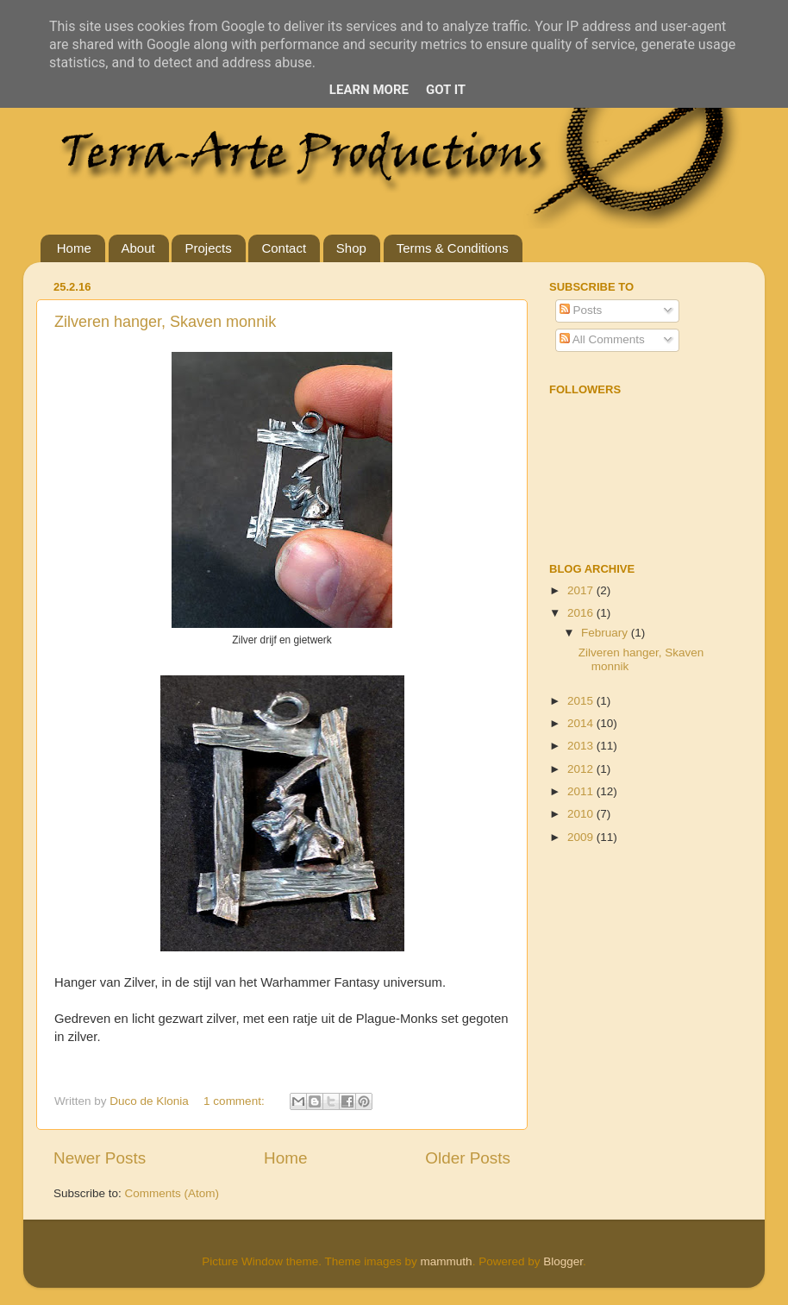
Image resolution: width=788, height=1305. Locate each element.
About (138, 248)
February (606, 632)
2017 (582, 590)
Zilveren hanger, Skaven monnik (165, 321)
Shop (351, 248)
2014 (582, 723)
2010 (582, 813)
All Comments (602, 339)
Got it (446, 89)
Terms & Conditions (453, 248)
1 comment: (235, 1101)
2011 (582, 791)
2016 (582, 612)
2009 (582, 837)
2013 (582, 745)
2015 (582, 700)
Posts (581, 310)
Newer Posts (99, 1158)
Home (74, 248)
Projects (207, 248)
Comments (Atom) (172, 1193)
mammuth (446, 1261)
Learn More (369, 89)
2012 (582, 768)
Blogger (563, 1261)
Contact (283, 248)
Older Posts (467, 1158)
